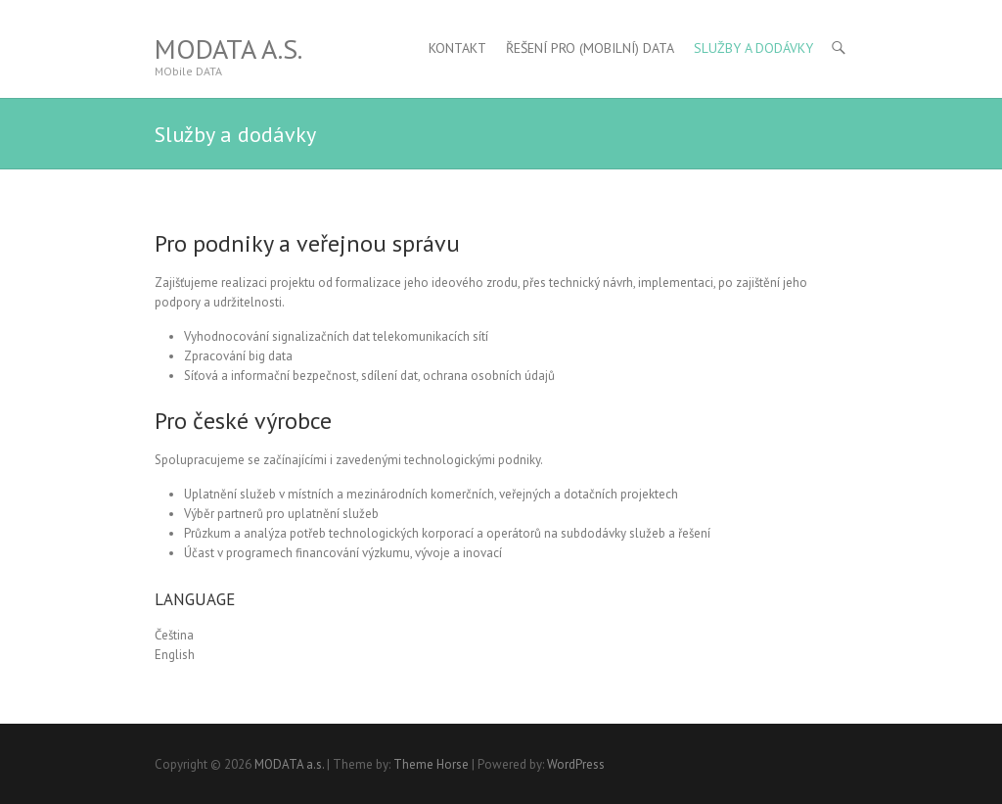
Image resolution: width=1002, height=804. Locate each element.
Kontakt (457, 48)
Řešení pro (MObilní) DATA (590, 48)
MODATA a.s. (228, 48)
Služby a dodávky (753, 48)
